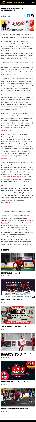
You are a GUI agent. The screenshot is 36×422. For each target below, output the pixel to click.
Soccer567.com (5, 130)
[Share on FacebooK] (28, 15)
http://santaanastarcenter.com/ (17, 176)
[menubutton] (33, 2)
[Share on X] (32, 15)
